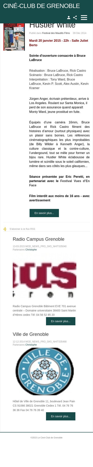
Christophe (31, 249)
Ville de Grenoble (31, 334)
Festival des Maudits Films (56, 33)
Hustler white (52, 24)
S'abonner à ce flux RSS (22, 229)
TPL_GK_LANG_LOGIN (69, 17)
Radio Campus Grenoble (38, 239)
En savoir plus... (44, 213)
